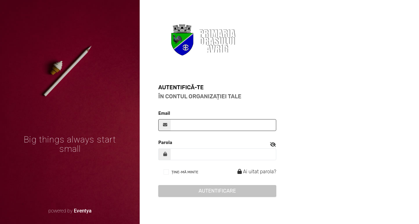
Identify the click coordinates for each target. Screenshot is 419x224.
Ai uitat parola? (256, 172)
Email (164, 113)
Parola (165, 142)
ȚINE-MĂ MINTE (184, 172)
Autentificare (217, 191)
